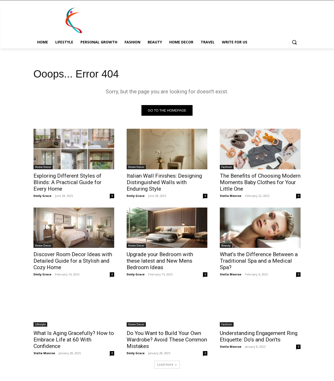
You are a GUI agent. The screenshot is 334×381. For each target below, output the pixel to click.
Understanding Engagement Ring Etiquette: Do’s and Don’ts (258, 336)
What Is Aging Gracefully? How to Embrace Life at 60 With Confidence (73, 339)
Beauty (225, 245)
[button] (294, 42)
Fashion (226, 167)
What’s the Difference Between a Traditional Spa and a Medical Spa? (259, 260)
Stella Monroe (230, 196)
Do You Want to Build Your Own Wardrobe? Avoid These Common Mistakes (167, 339)
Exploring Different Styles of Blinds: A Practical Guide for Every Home (67, 182)
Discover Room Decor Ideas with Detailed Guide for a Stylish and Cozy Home (72, 260)
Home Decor (43, 167)
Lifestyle (40, 324)
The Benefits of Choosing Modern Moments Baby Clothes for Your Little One (260, 182)
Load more (167, 364)
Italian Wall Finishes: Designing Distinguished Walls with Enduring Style (164, 182)
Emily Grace (42, 196)
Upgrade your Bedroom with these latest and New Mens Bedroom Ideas (160, 260)
